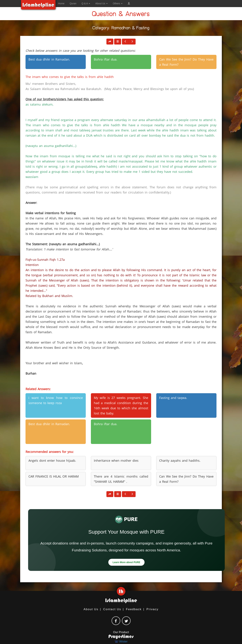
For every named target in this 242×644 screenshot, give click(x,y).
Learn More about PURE (126, 562)
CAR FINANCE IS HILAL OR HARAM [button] (53, 476)
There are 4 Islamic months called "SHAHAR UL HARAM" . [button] (121, 479)
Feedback (134, 609)
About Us (90, 609)
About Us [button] (101, 3)
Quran (73, 3)
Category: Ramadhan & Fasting (121, 28)
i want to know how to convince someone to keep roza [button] (55, 400)
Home (61, 3)
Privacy (152, 609)
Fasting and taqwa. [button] (173, 398)
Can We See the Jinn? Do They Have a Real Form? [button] (186, 62)
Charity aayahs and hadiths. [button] (179, 460)
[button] (129, 3)
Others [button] (117, 3)
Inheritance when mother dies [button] (116, 460)
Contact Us (112, 609)
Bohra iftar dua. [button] (105, 59)
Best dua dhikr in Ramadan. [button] (49, 59)
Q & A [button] (86, 3)
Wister (121, 641)
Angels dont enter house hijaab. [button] (52, 460)
